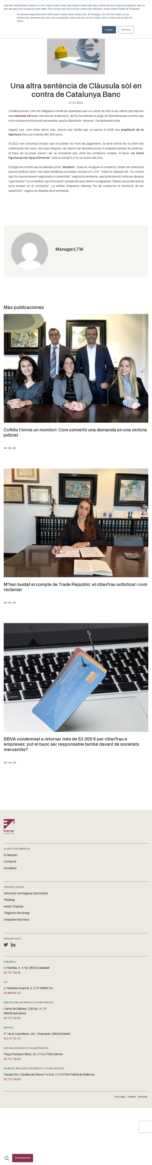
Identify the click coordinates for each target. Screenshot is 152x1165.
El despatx (11, 855)
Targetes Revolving (16, 912)
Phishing (9, 899)
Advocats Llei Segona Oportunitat (26, 893)
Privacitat (142, 1096)
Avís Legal (120, 1096)
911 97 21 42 (12, 1038)
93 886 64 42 (12, 993)
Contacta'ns (22, 1157)
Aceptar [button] (109, 29)
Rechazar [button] (126, 29)
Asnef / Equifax (13, 906)
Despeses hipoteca (16, 919)
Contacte (10, 861)
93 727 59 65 (12, 972)
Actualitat (10, 868)
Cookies (131, 1096)
